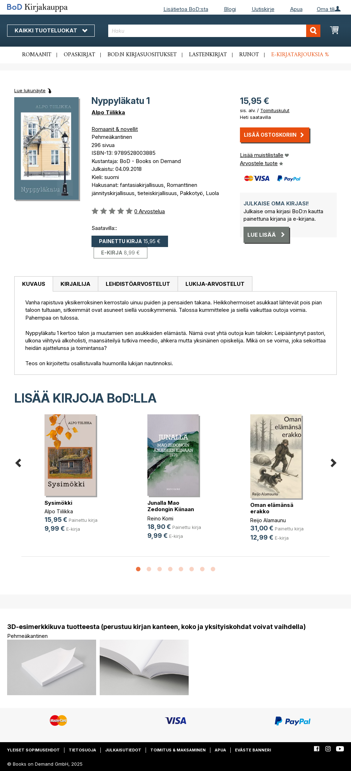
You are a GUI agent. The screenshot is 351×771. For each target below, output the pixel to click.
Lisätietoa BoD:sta (185, 9)
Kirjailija (75, 283)
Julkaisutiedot (123, 750)
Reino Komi (160, 518)
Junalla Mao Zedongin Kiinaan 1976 (170, 509)
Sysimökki (58, 502)
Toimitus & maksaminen (178, 750)
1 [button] (138, 569)
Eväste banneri (253, 750)
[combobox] (214, 31)
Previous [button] (17, 461)
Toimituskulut (274, 110)
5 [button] (180, 569)
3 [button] (159, 569)
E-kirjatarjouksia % (300, 55)
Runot (249, 55)
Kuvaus (33, 283)
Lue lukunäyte (30, 90)
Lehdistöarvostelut (138, 283)
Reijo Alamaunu (268, 520)
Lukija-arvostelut (215, 283)
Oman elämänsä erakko (271, 508)
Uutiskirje (263, 9)
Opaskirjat (79, 55)
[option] (72, 479)
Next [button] (333, 461)
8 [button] (212, 569)
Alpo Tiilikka (108, 112)
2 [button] (148, 569)
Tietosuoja (82, 750)
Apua (296, 9)
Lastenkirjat (208, 55)
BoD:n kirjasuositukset (142, 55)
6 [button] (191, 569)
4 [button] (170, 569)
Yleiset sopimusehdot (33, 750)
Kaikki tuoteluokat (51, 30)
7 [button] (202, 569)
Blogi (230, 9)
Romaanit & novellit (114, 129)
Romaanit (36, 55)
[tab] (33, 284)
